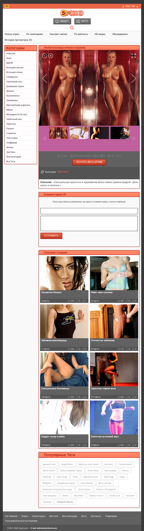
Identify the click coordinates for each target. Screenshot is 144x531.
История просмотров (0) (18, 40)
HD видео (100, 34)
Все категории (13, 156)
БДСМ (9, 63)
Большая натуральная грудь (57, 489)
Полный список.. (65, 502)
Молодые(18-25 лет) (16, 114)
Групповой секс (14, 81)
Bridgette (47, 483)
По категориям (34, 34)
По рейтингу (81, 34)
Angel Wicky (67, 464)
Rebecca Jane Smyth (88, 464)
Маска (125, 470)
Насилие (130, 495)
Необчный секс (14, 119)
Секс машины (50, 495)
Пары (122, 477)
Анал (9, 58)
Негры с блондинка (106, 489)
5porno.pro (23, 528)
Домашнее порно (15, 86)
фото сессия (105, 483)
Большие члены (14, 72)
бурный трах (49, 464)
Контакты (96, 516)
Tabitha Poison (96, 495)
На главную (11, 516)
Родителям (111, 516)
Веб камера (110, 470)
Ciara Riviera (87, 483)
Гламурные (12, 77)
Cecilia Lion (114, 495)
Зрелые (10, 91)
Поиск (24, 516)
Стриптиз (11, 133)
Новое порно (12, 34)
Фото (84, 516)
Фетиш (9, 147)
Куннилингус (13, 95)
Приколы (11, 124)
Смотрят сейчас (58, 34)
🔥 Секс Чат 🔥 (130, 6)
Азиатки (10, 53)
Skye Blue (78, 495)
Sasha (65, 495)
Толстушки (12, 138)
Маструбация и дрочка (18, 105)
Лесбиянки (12, 100)
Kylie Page (109, 477)
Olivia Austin (49, 470)
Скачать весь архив (89, 162)
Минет (9, 110)
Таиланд (47, 502)
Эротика (10, 152)
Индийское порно (66, 483)
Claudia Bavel (125, 464)
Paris (75, 477)
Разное (10, 128)
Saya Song (62, 477)
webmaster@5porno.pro (47, 528)
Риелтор (47, 477)
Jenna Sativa (84, 489)
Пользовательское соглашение (21, 521)
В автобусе (93, 470)
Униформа (11, 142)
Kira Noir (108, 464)
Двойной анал (90, 477)
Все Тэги (10, 161)
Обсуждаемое (120, 34)
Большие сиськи (14, 67)
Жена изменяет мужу (71, 470)
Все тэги (53, 516)
